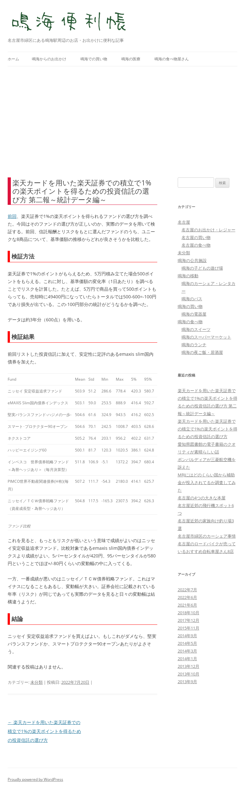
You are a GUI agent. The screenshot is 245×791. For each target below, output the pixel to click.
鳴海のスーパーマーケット (206, 337)
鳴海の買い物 (190, 306)
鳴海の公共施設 (192, 260)
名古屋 (184, 222)
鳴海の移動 (188, 276)
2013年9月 (187, 681)
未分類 (36, 682)
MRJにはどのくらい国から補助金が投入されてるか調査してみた (207, 482)
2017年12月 (188, 620)
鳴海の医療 (130, 59)
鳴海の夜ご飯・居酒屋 (202, 352)
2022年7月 (187, 590)
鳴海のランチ (194, 344)
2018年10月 (188, 613)
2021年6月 (187, 605)
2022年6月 (187, 597)
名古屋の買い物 (196, 237)
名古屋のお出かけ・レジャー (208, 230)
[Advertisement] (122, 122)
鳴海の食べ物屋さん (171, 59)
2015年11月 (188, 628)
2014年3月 (187, 651)
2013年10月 (188, 674)
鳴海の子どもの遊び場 (202, 268)
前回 (12, 216)
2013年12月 (188, 666)
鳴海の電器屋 (194, 314)
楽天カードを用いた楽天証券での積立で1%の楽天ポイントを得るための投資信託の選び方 (44, 731)
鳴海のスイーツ (196, 329)
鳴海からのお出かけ (49, 59)
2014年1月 (187, 658)
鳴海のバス (192, 299)
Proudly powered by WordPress (35, 779)
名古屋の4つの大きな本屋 (202, 498)
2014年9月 (187, 635)
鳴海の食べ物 (190, 322)
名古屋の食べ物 (196, 245)
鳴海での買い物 (93, 59)
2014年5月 (187, 643)
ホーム (13, 59)
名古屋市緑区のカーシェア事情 (207, 536)
